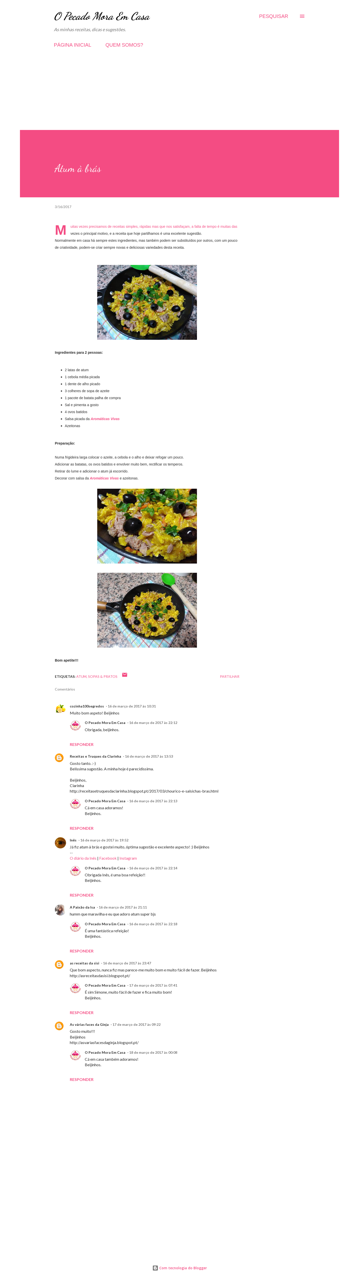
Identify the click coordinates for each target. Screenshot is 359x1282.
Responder (81, 744)
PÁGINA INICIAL (72, 45)
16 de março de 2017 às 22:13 (153, 801)
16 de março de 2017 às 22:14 (153, 868)
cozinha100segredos (87, 706)
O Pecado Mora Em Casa (101, 16)
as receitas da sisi (84, 963)
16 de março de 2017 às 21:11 (123, 907)
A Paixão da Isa (82, 907)
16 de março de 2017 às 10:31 (132, 706)
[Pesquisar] (273, 16)
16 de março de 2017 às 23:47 (127, 963)
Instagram (128, 858)
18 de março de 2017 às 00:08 (153, 1052)
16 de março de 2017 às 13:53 (149, 756)
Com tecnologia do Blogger (179, 1268)
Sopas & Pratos (102, 676)
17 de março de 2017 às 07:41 (153, 985)
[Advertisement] (179, 95)
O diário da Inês (83, 858)
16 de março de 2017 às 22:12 (153, 722)
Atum (81, 676)
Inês (73, 840)
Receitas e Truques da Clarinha (95, 756)
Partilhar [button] (229, 676)
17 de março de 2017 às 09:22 (136, 1024)
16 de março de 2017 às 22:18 (153, 924)
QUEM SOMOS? (124, 45)
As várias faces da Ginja (89, 1024)
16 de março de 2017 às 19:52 (104, 840)
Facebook (108, 858)
